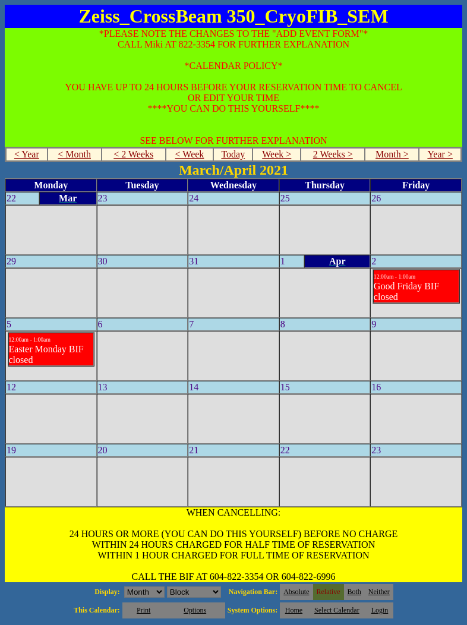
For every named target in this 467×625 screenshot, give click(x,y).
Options (195, 610)
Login (380, 610)
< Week (189, 154)
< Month (74, 154)
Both (354, 592)
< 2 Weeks (133, 154)
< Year (26, 154)
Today (233, 154)
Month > (392, 154)
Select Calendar (336, 610)
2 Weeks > (333, 154)
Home (293, 610)
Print (143, 610)
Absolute (296, 592)
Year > (440, 154)
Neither (379, 592)
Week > (276, 154)
